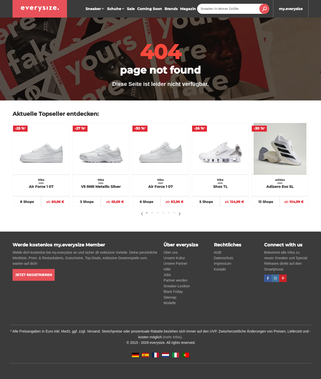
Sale (131, 9)
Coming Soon (149, 9)
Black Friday (173, 292)
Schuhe (116, 8)
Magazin (188, 9)
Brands (171, 9)
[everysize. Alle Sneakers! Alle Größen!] (40, 9)
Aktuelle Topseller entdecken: (56, 114)
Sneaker (95, 8)
